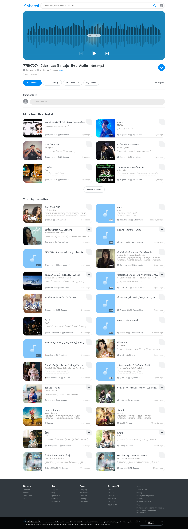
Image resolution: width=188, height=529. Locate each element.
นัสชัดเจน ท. (123, 265)
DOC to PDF (112, 490)
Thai (120, 349)
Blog (25, 499)
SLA (138, 505)
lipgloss (49, 423)
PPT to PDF (112, 502)
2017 (68, 327)
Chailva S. (122, 288)
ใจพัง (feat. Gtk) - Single (54, 214)
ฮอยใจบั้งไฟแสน (51, 394)
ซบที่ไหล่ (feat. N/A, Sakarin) (78, 236)
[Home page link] (31, 5)
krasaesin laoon (52, 333)
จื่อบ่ (76, 439)
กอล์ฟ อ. (49, 310)
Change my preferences (102, 524)
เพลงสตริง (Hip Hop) (143, 151)
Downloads (137, 265)
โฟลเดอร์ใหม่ (59, 220)
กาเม (128, 214)
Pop (47, 151)
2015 (83, 462)
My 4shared (43, 70)
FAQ (53, 493)
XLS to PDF (112, 499)
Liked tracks (137, 220)
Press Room (27, 496)
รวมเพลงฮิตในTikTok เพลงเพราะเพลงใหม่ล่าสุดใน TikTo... (57, 126)
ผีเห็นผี (121, 214)
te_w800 (49, 468)
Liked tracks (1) (135, 242)
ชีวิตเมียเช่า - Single (132, 349)
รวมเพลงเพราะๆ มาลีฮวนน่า (147, 174)
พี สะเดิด (147, 259)
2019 (140, 372)
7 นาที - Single (58, 327)
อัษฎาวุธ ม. (28, 70)
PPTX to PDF (113, 493)
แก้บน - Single (133, 439)
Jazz (48, 327)
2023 (62, 394)
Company (83, 490)
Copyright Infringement (145, 496)
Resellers (83, 496)
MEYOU (128, 129)
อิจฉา (120, 129)
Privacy (139, 493)
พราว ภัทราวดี (153, 349)
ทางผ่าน (55, 174)
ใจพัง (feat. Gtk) (72, 214)
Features (54, 499)
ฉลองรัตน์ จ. (123, 220)
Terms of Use (142, 490)
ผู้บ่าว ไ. (121, 378)
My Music (128, 423)
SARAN (83, 214)
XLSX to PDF (113, 505)
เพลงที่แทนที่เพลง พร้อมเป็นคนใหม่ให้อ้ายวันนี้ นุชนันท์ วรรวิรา (57, 372)
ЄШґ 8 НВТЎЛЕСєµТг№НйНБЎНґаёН (140, 462)
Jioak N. (49, 400)
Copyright (83, 499)
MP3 (26, 74)
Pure (62, 174)
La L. (48, 220)
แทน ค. (121, 468)
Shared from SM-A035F (138, 288)
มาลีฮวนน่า (122, 174)
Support (54, 490)
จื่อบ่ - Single (60, 439)
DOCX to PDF (113, 496)
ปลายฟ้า (132, 417)
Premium (26, 490)
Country (49, 417)
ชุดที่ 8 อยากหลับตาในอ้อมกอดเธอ (67, 462)
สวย (132, 355)
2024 (143, 349)
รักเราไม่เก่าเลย (57, 151)
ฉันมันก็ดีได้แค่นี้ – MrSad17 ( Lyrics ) (65, 281)
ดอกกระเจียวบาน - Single (64, 417)
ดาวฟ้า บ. (122, 355)
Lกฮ (134, 214)
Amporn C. (122, 310)
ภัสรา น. (121, 242)
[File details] (32, 128)
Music (48, 281)
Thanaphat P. (51, 445)
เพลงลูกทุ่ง (122, 259)
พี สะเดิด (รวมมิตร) (135, 259)
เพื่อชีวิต (132, 174)
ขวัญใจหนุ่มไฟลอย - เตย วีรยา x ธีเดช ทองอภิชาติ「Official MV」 (130, 281)
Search (26, 493)
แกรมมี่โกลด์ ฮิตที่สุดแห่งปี (127, 372)
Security (140, 499)
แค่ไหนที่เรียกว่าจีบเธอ (126, 151)
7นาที (82, 327)
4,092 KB (34, 74)
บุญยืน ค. (49, 355)
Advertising (84, 493)
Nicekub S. (50, 288)
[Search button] (154, 5)
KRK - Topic (50, 236)
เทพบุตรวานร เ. (52, 378)
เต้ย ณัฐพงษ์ (69, 151)
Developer (84, 502)
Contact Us (55, 502)
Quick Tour (55, 496)
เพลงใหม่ (65, 378)
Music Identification (144, 502)
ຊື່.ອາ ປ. (49, 242)
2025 (80, 281)
